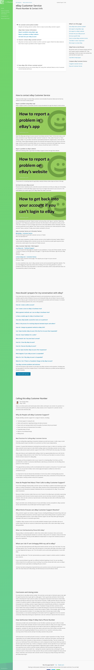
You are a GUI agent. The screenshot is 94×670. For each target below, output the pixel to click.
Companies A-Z (4, 16)
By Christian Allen (24, 401)
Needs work (61, 665)
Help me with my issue (23, 374)
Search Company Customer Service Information (5, 12)
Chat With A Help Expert (75, 57)
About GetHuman (5, 18)
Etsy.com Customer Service (75, 66)
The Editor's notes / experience (76, 40)
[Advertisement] (41, 54)
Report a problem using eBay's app (28, 32)
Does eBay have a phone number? (77, 26)
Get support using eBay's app (76, 29)
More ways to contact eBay (75, 43)
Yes (56, 665)
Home (2, 8)
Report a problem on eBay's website (28, 34)
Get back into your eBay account (27, 36)
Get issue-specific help (74, 36)
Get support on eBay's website (76, 31)
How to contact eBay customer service (78, 38)
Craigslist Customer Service (75, 64)
